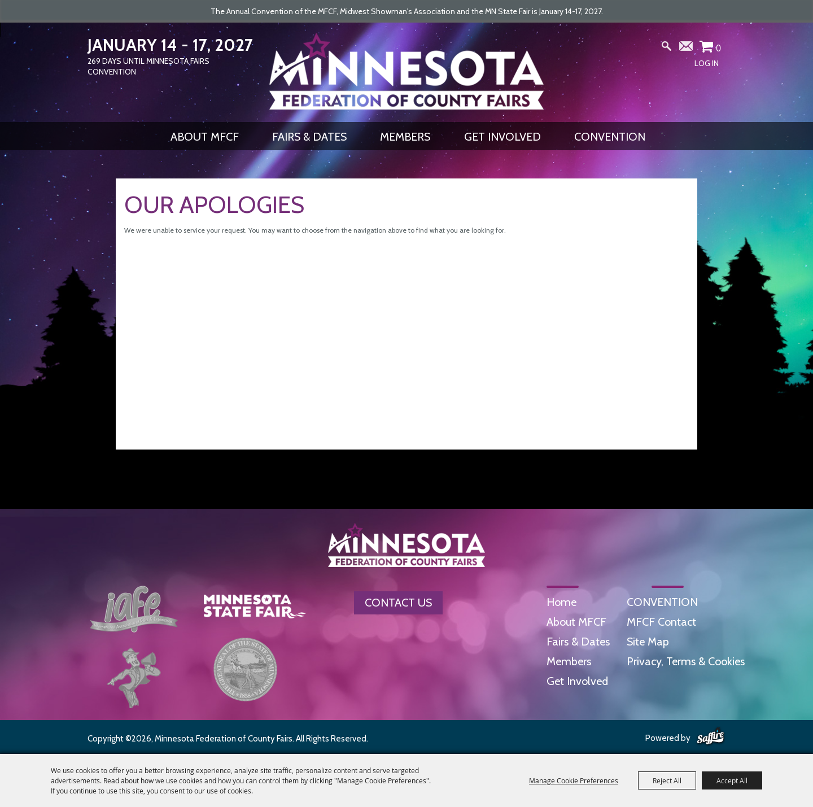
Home (561, 602)
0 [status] (718, 48)
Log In (706, 63)
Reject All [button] (667, 780)
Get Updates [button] (686, 48)
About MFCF (205, 136)
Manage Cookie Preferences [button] (573, 780)
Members (405, 136)
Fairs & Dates (309, 136)
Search (667, 48)
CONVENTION (609, 136)
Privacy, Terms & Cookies (686, 661)
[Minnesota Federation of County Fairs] (406, 71)
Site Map (648, 641)
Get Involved (502, 136)
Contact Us (398, 602)
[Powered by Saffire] (710, 737)
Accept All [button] (732, 780)
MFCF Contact (661, 622)
